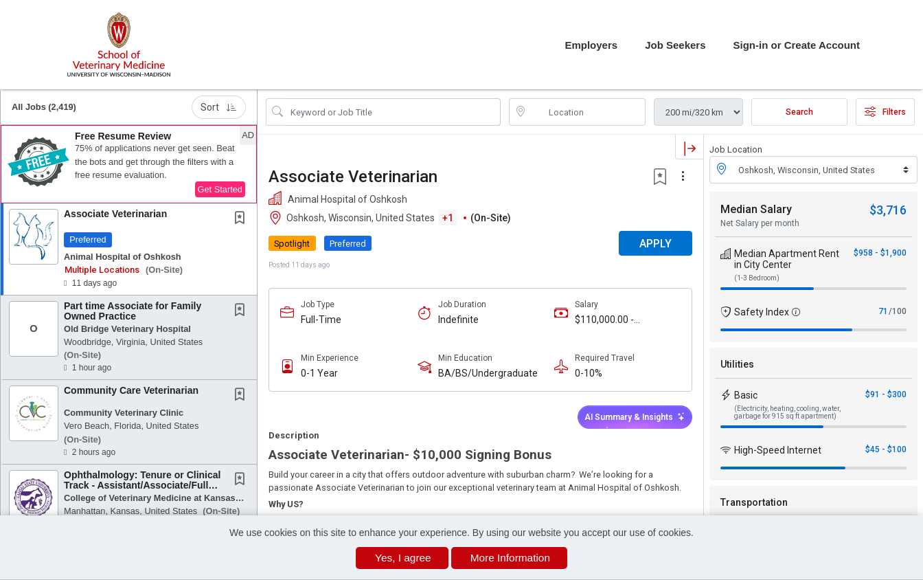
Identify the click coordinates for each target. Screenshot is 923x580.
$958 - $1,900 (880, 253)
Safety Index (761, 311)
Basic (745, 395)
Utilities (737, 364)
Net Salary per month (759, 223)
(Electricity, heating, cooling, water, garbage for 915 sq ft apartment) (787, 412)
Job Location (735, 149)
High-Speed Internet (777, 450)
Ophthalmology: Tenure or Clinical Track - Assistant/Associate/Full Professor (142, 485)
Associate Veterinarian (115, 213)
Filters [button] (885, 112)
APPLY (655, 243)
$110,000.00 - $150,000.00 (604, 320)
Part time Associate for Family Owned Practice (132, 311)
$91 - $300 (886, 394)
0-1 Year (319, 373)
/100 (898, 311)
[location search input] (587, 112)
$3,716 (888, 210)
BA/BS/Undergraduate (488, 373)
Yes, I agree (403, 558)
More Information (510, 558)
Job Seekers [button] (675, 45)
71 (883, 311)
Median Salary (756, 209)
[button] (129, 164)
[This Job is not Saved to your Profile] (242, 219)
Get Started (220, 189)
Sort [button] (219, 107)
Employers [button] (591, 45)
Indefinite (458, 319)
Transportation (754, 502)
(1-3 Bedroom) (756, 278)
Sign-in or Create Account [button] (796, 45)
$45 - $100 (886, 449)
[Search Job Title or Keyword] (393, 112)
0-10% (588, 373)
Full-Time (321, 319)
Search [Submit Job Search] (799, 112)
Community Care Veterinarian (131, 390)
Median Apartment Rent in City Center (786, 259)
